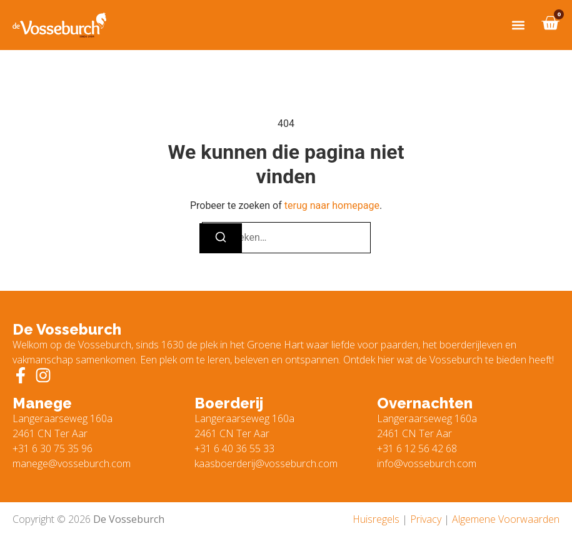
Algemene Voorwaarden (505, 519)
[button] (518, 25)
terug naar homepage (331, 205)
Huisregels (376, 519)
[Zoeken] (220, 238)
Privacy (425, 519)
